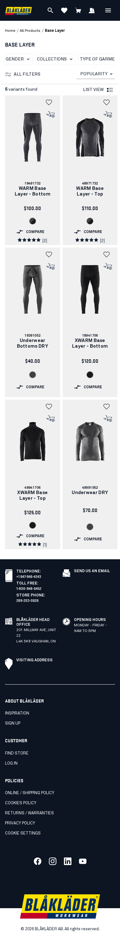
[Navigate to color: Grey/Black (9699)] (32, 221)
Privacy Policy (20, 823)
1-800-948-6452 (28, 588)
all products (30, 31)
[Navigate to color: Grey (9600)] (32, 374)
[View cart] (78, 10)
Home (10, 31)
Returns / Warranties (29, 813)
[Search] (50, 10)
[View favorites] (64, 10)
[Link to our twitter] (53, 861)
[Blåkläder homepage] (18, 10)
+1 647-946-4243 (28, 576)
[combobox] (95, 74)
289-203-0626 (27, 600)
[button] (51, 102)
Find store (17, 753)
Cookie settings (23, 833)
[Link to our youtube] (83, 861)
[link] (32, 170)
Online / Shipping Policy (29, 793)
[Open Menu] (108, 10)
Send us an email (92, 571)
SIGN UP (12, 723)
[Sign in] (92, 10)
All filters (22, 74)
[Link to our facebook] (37, 861)
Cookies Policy (20, 803)
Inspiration (17, 713)
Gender (19, 59)
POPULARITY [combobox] (93, 74)
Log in (11, 763)
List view (98, 90)
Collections (56, 59)
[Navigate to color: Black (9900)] (89, 374)
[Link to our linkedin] (68, 861)
